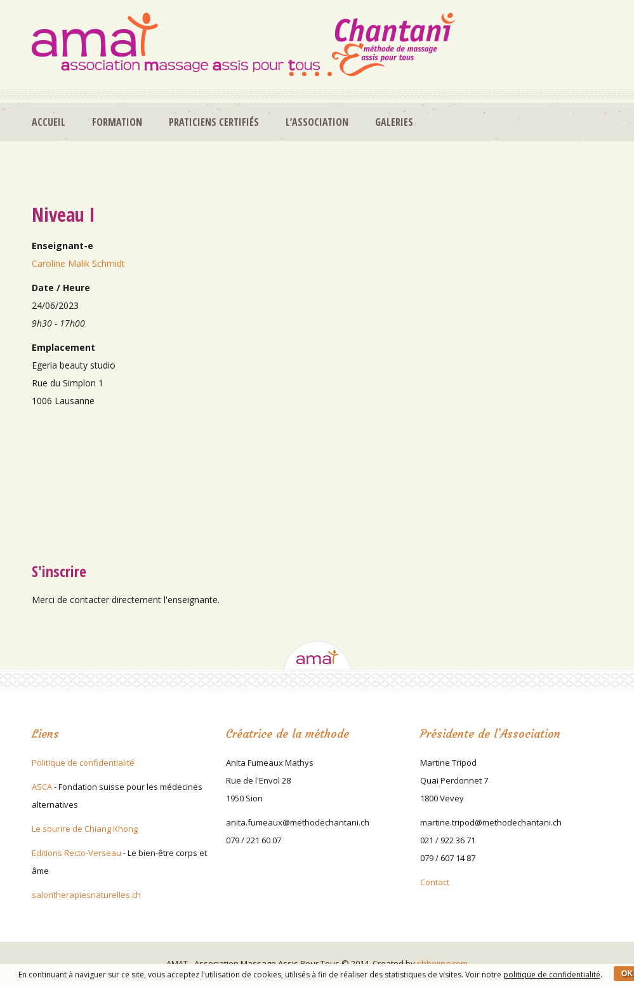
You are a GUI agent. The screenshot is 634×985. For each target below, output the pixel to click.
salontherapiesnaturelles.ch (86, 894)
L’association (317, 122)
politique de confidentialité (551, 974)
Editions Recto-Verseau (76, 853)
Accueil (48, 122)
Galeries (394, 122)
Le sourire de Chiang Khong (85, 828)
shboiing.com (442, 963)
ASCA (42, 786)
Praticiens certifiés (214, 122)
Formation (117, 122)
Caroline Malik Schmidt (78, 263)
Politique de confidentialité (83, 762)
